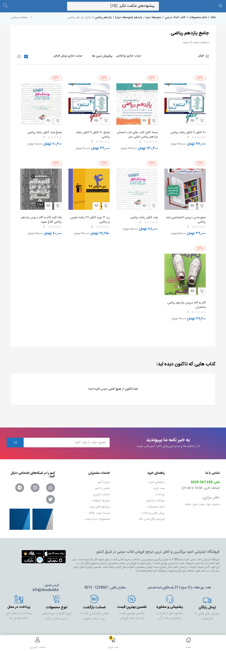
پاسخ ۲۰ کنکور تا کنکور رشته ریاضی (92, 132)
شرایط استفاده (101, 494)
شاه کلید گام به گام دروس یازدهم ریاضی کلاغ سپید (45, 215)
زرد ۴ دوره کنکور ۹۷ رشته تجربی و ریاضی (93, 215)
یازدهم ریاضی (103, 17)
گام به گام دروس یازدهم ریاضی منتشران (185, 298)
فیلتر (203, 57)
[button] (113, 644)
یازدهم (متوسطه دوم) (128, 17)
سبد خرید (159, 481)
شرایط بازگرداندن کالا (152, 512)
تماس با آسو (102, 481)
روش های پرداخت (153, 506)
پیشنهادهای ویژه (100, 500)
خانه (213, 17)
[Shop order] (59, 56)
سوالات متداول (155, 494)
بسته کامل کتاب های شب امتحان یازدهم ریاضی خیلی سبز (137, 132)
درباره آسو (104, 475)
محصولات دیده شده (97, 512)
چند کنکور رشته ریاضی (143, 213)
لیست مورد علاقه (99, 506)
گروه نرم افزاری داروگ (36, 633)
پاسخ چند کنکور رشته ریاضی (43, 130)
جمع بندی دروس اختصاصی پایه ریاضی (187, 215)
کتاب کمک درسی (175, 17)
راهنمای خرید (156, 475)
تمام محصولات (198, 17)
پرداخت (160, 488)
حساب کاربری (101, 488)
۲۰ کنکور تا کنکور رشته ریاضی (187, 130)
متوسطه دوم (153, 17)
